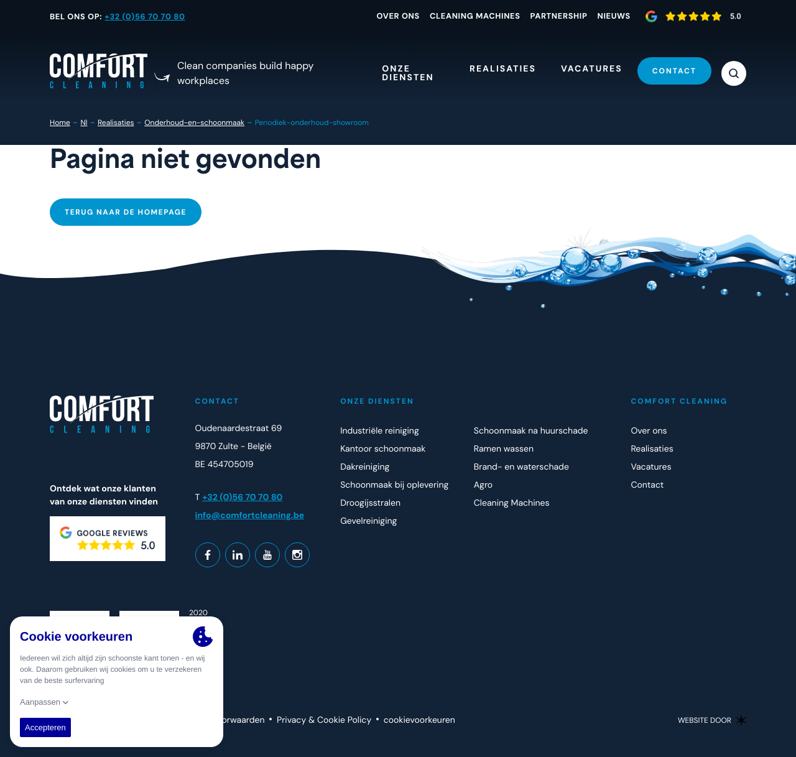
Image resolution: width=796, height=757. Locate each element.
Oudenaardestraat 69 (238, 428)
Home (60, 123)
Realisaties (116, 123)
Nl (83, 123)
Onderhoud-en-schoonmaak (194, 123)
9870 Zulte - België (233, 446)
